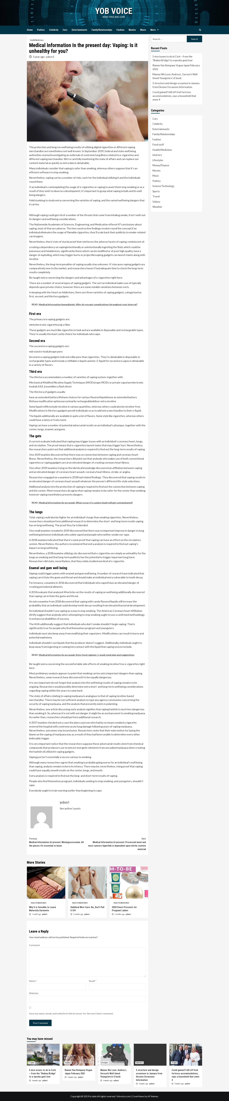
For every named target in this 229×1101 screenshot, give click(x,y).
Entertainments (79, 29)
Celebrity (53, 29)
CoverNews (138, 1096)
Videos (156, 201)
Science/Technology (163, 186)
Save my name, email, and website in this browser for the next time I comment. (71, 1013)
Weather (157, 206)
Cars (65, 29)
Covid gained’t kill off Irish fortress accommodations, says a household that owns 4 (174, 96)
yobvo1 (50, 56)
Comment (34, 945)
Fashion (120, 29)
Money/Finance (160, 165)
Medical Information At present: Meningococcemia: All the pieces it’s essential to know (58, 842)
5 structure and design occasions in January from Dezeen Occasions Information (176, 85)
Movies (132, 29)
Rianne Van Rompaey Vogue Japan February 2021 (176, 67)
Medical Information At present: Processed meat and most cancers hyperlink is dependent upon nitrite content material (116, 844)
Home (30, 29)
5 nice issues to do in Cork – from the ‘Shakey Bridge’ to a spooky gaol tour (172, 58)
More (155, 29)
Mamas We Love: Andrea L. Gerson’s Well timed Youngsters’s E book (174, 76)
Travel (156, 196)
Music (143, 29)
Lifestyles (157, 160)
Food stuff (158, 144)
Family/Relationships (102, 29)
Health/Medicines (37, 40)
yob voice (113, 11)
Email (92, 980)
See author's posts (70, 808)
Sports (156, 191)
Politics (41, 29)
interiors (157, 154)
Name (33, 980)
